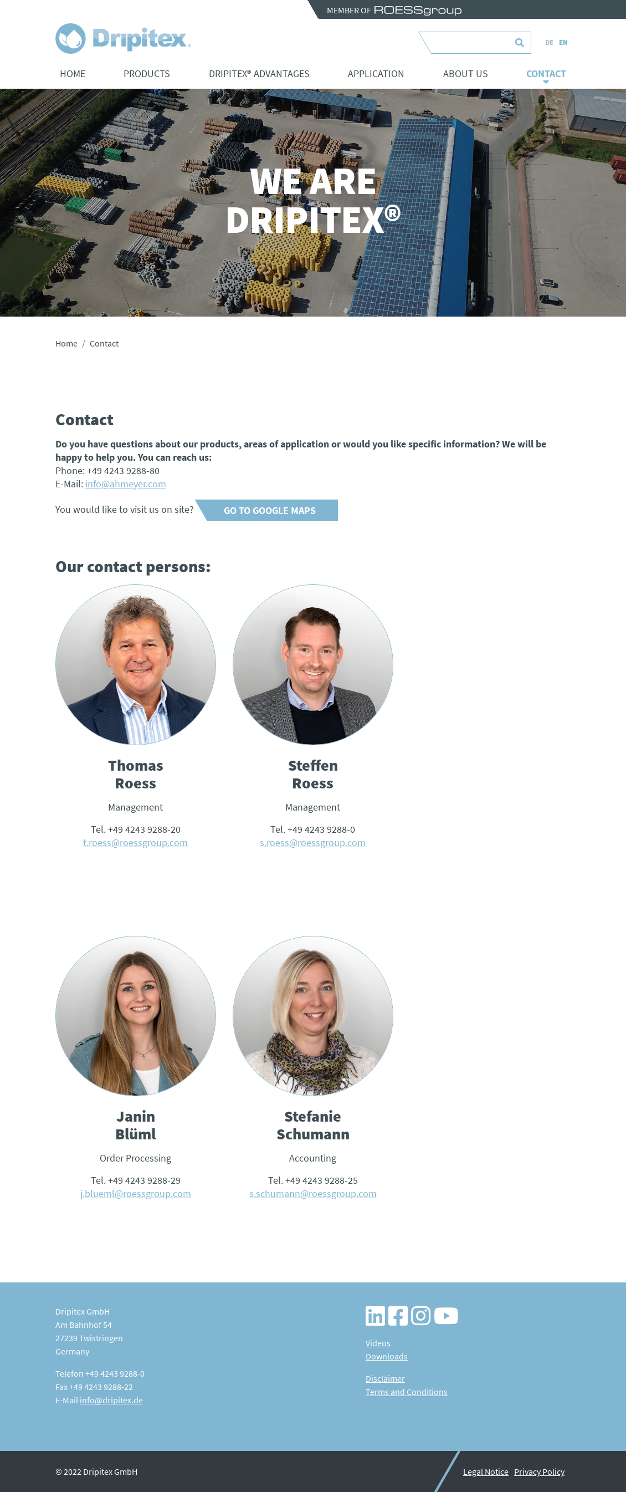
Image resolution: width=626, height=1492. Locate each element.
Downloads (387, 1356)
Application (376, 73)
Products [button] (147, 73)
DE (549, 42)
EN (563, 42)
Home (72, 73)
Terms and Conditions (407, 1391)
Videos (378, 1342)
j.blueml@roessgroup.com (135, 1193)
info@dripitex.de (111, 1400)
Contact (546, 73)
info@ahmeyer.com (125, 483)
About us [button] (465, 73)
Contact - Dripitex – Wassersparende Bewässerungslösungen (123, 38)
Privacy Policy (539, 1471)
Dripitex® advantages (259, 73)
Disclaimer (385, 1378)
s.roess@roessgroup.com (313, 842)
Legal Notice (486, 1471)
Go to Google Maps (270, 510)
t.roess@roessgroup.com (135, 842)
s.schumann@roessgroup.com (313, 1193)
